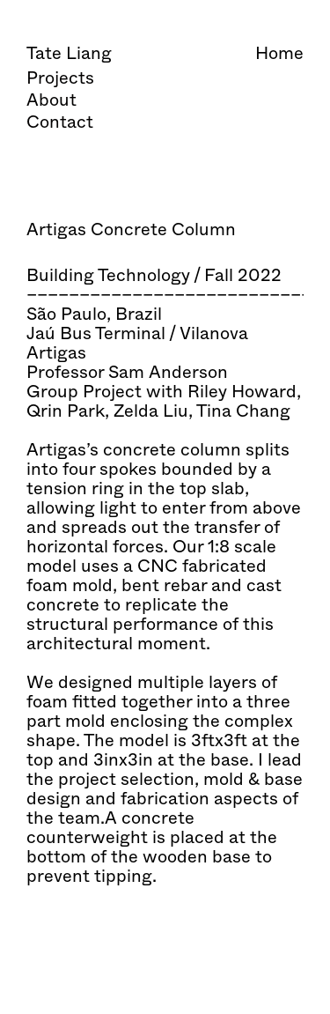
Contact (59, 122)
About (51, 100)
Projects (60, 78)
